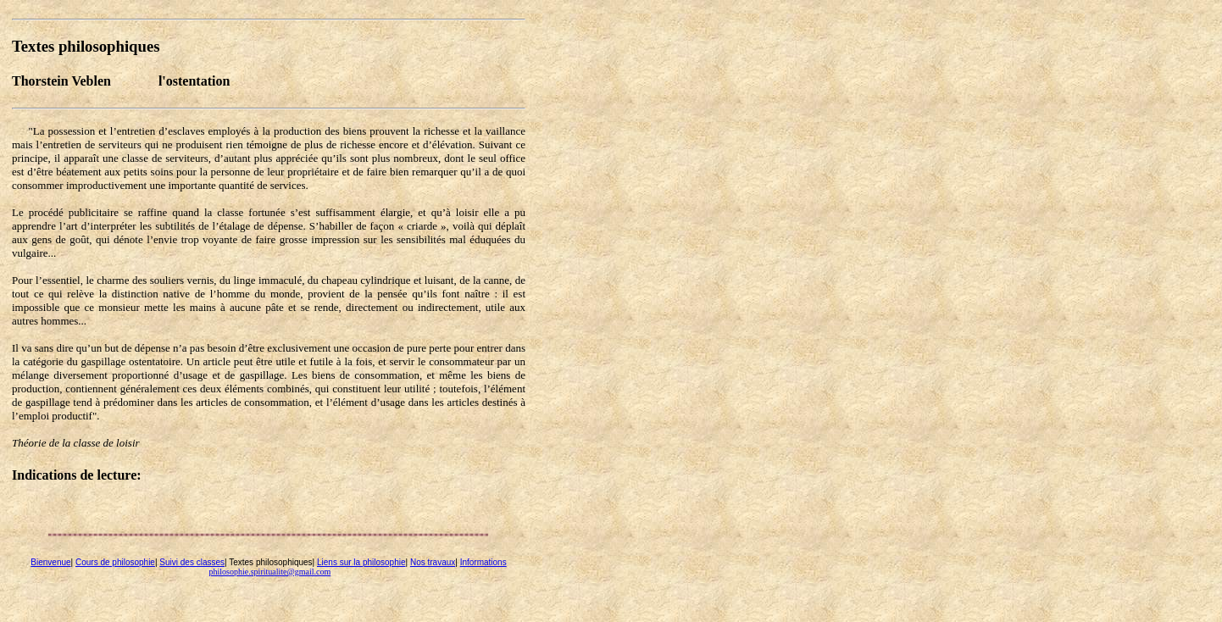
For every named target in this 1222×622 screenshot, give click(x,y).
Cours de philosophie (115, 562)
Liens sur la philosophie (361, 562)
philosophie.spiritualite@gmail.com (270, 571)
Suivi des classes (192, 562)
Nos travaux (432, 562)
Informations (483, 562)
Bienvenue (50, 562)
